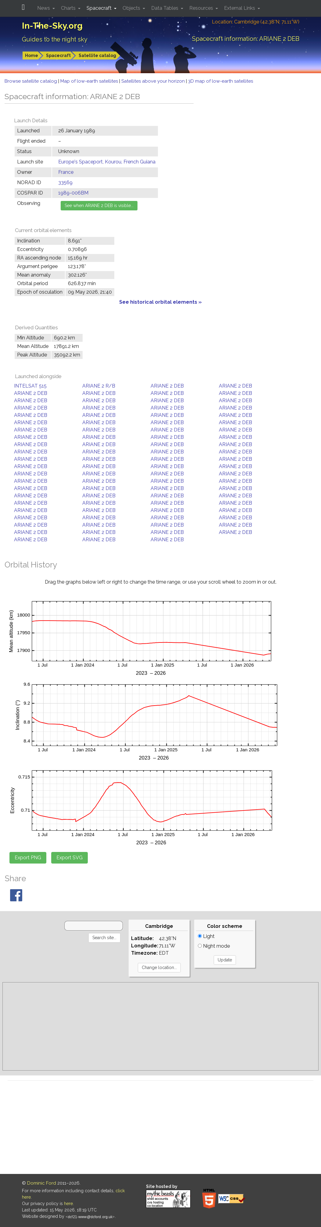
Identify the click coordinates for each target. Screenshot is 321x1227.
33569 (65, 182)
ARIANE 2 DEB (167, 386)
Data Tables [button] (165, 8)
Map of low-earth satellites (89, 81)
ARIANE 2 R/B (98, 386)
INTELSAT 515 (30, 386)
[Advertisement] (160, 1026)
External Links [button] (240, 8)
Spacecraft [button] (100, 8)
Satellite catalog (97, 55)
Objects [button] (132, 8)
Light (206, 936)
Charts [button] (69, 8)
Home (31, 55)
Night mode (214, 946)
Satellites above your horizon (153, 81)
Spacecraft (58, 55)
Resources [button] (201, 8)
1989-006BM (73, 193)
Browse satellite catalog (31, 81)
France (65, 172)
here (68, 1203)
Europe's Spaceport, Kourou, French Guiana (106, 162)
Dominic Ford (41, 1183)
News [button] (44, 8)
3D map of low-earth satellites (220, 81)
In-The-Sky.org (52, 26)
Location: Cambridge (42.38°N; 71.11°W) (255, 22)
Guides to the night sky (54, 39)
